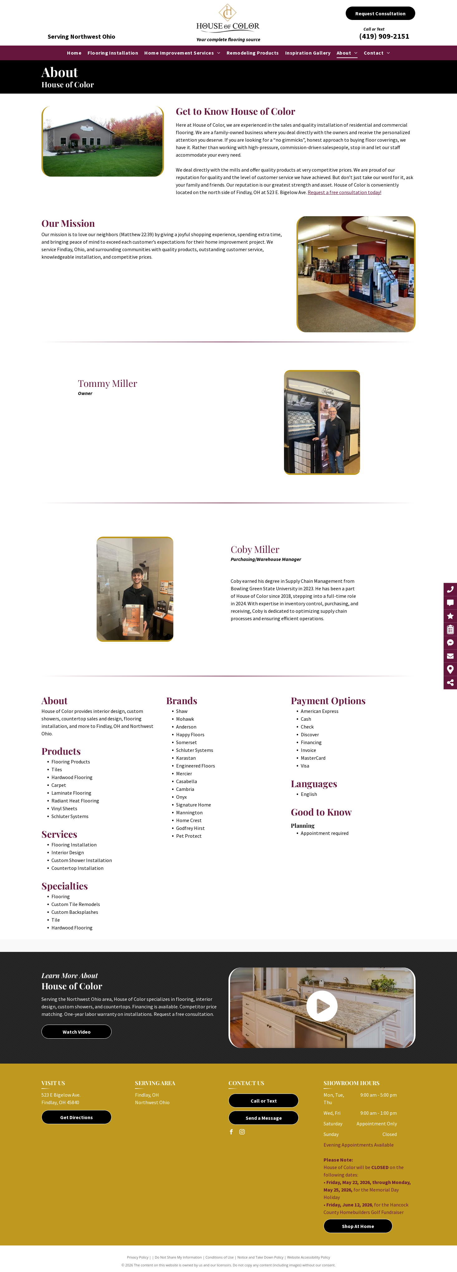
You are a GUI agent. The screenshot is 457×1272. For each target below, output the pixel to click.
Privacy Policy (137, 1257)
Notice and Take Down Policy (261, 1257)
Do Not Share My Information (178, 1257)
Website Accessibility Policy (308, 1257)
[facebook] (231, 1133)
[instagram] (242, 1133)
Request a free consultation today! (344, 192)
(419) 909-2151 (384, 36)
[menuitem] (74, 52)
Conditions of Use (219, 1257)
